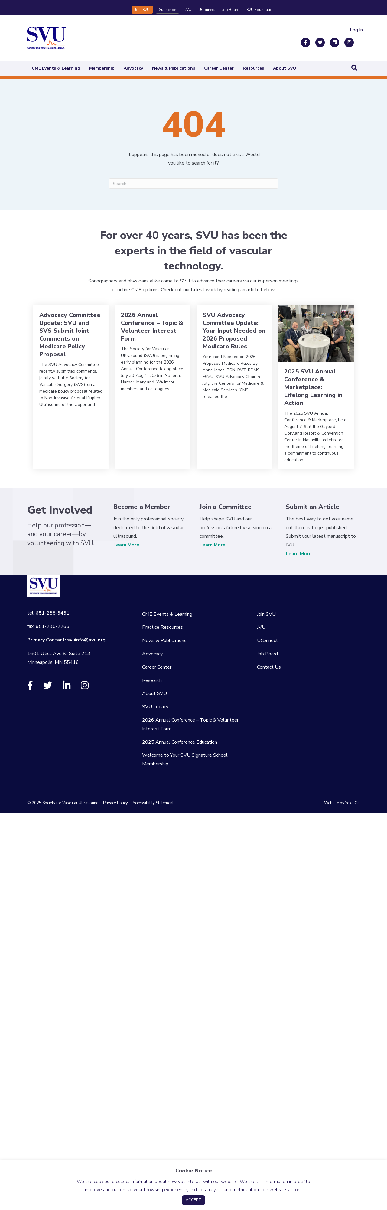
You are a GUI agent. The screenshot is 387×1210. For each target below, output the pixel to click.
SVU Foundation (260, 9)
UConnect (206, 9)
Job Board (230, 9)
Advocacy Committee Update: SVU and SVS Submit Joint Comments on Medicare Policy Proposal (69, 334)
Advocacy (133, 68)
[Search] (354, 67)
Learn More (126, 545)
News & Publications (173, 68)
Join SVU (142, 9)
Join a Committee (226, 507)
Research (152, 680)
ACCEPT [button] (193, 1200)
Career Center (219, 68)
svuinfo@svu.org (86, 640)
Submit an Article (312, 507)
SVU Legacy (155, 706)
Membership (102, 68)
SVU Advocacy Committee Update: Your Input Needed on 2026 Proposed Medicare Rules (234, 331)
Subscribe (167, 9)
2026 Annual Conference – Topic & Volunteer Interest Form (152, 327)
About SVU (284, 68)
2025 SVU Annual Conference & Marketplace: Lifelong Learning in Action (313, 387)
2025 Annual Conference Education (179, 742)
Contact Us (269, 667)
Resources (253, 68)
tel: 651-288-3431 (48, 613)
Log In (356, 30)
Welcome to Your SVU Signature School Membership (185, 759)
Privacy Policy (115, 803)
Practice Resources (162, 627)
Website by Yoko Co (342, 803)
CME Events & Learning (56, 68)
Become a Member (141, 507)
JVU (188, 9)
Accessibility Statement (153, 803)
